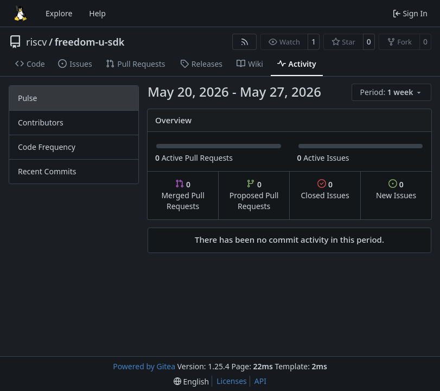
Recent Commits (47, 171)
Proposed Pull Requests (254, 195)
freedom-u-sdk (90, 41)
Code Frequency (46, 147)
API (260, 381)
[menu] (391, 92)
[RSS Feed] (244, 42)
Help (97, 13)
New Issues (396, 189)
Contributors (40, 122)
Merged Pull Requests (182, 195)
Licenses (231, 381)
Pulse (27, 98)
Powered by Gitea (144, 366)
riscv (36, 41)
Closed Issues (325, 189)
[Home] (20, 13)
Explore (59, 13)
